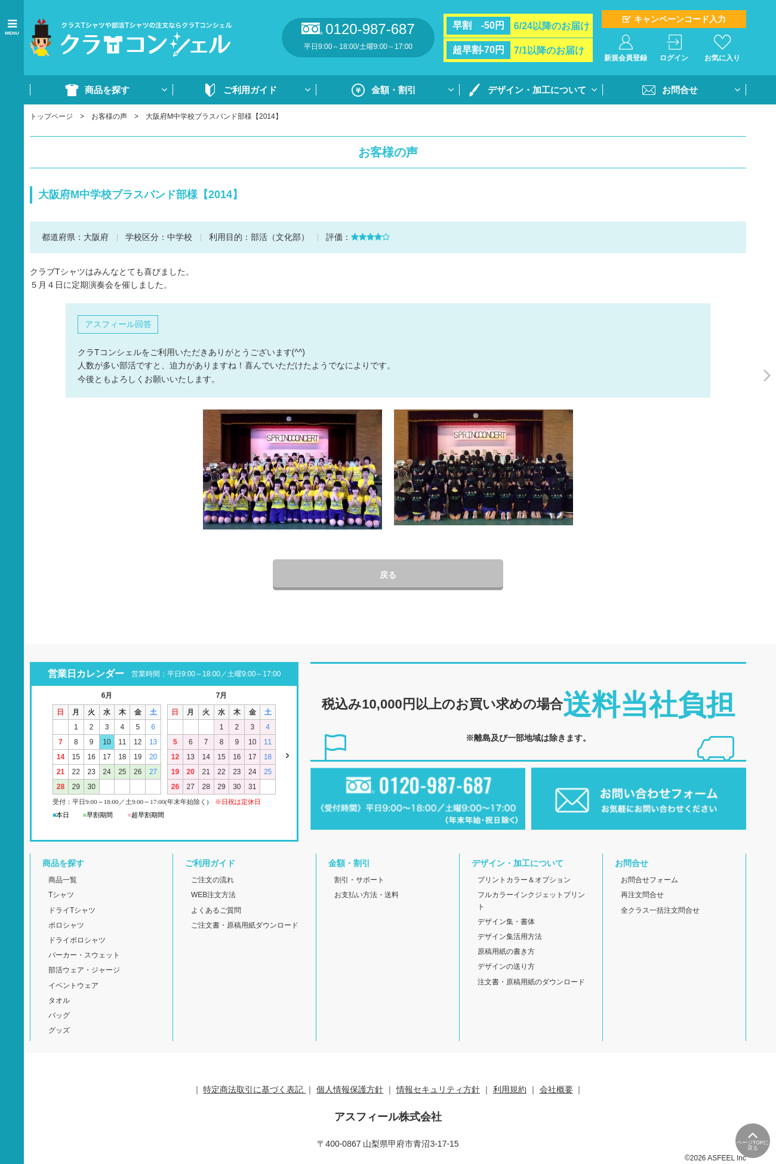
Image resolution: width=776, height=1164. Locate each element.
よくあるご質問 (216, 910)
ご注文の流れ (212, 880)
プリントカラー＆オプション (524, 880)
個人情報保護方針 (349, 1089)
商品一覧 (62, 880)
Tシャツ (61, 895)
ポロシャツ (66, 925)
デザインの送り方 (506, 966)
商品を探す (107, 90)
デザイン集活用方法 (510, 936)
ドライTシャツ (72, 910)
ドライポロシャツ (77, 940)
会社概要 (556, 1089)
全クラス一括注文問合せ (660, 910)
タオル (59, 1000)
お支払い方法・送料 (366, 895)
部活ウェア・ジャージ (84, 970)
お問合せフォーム (649, 880)
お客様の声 (109, 116)
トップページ (51, 116)
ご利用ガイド (250, 90)
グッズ (59, 1030)
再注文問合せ (642, 895)
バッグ (59, 1015)
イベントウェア (73, 985)
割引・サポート (359, 880)
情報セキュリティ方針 (438, 1089)
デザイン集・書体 (506, 921)
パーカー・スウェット (84, 955)
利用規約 (509, 1089)
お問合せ (680, 90)
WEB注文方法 (213, 895)
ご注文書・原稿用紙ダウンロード (244, 925)
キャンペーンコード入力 (680, 19)
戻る (388, 575)
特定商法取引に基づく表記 (254, 1089)
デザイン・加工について (537, 90)
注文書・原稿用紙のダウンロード (531, 982)
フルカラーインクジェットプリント (531, 900)
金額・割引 (393, 90)
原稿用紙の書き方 (506, 951)
